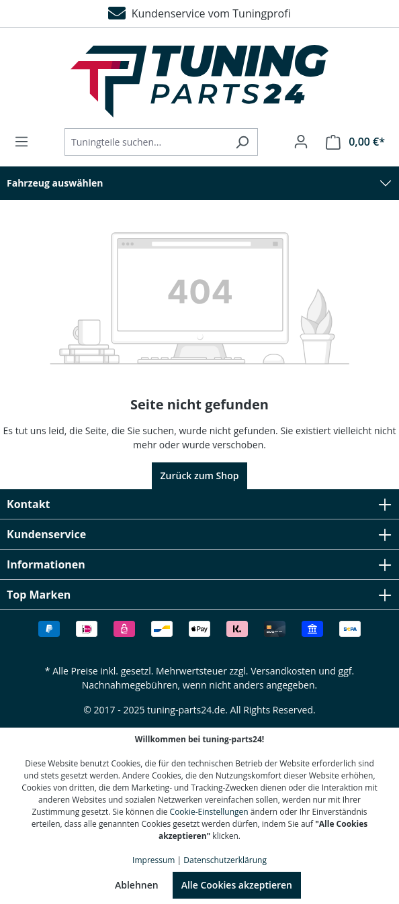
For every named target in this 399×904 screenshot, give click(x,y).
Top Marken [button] (199, 594)
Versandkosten (283, 670)
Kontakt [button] (199, 504)
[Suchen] (242, 142)
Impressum (153, 860)
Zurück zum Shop (200, 475)
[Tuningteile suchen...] (145, 142)
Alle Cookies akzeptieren (236, 884)
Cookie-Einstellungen (209, 811)
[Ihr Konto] (301, 141)
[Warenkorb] (351, 142)
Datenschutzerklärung (225, 860)
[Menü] (25, 141)
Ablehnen (137, 884)
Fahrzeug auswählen (55, 183)
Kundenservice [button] (199, 534)
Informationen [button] (199, 564)
